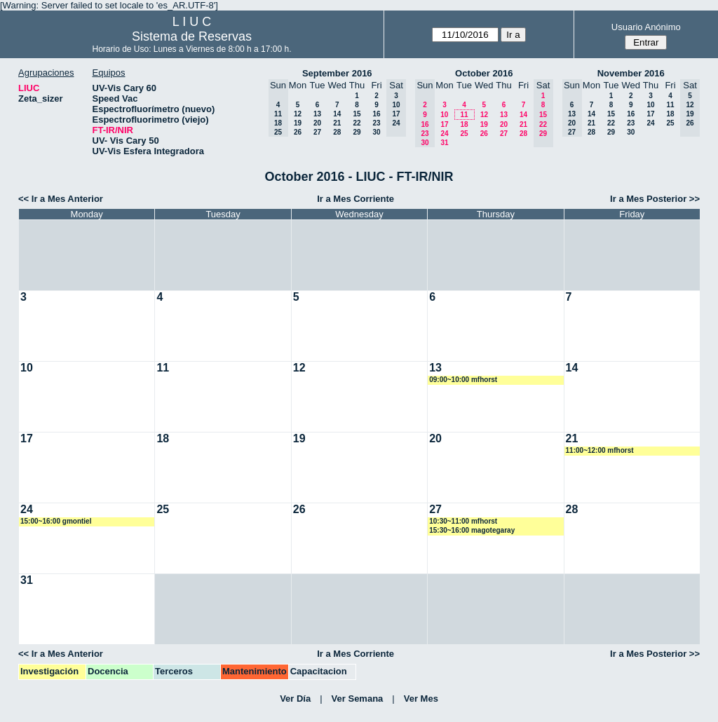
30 (376, 132)
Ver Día (295, 698)
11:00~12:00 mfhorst (600, 450)
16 (376, 114)
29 (356, 132)
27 (317, 132)
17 (444, 124)
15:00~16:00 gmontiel (55, 521)
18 (464, 124)
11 (464, 114)
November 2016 (631, 73)
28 (337, 132)
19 (298, 123)
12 (298, 114)
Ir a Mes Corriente (355, 198)
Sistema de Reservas (192, 36)
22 (356, 123)
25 (464, 133)
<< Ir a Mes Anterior (60, 198)
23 (376, 123)
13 (317, 114)
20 (317, 123)
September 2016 (337, 73)
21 (337, 123)
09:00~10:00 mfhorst (463, 379)
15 (356, 114)
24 (444, 133)
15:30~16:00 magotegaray (472, 530)
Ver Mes (421, 698)
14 (337, 114)
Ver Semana (358, 698)
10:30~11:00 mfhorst (463, 521)
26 (298, 132)
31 (444, 143)
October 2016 (484, 73)
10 (444, 114)
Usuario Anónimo (646, 27)
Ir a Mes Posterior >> (655, 198)
